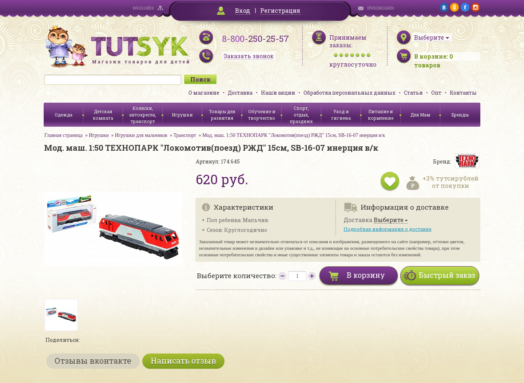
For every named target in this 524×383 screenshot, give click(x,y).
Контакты (463, 92)
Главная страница (63, 135)
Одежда (63, 115)
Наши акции (278, 92)
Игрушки (182, 115)
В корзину (366, 275)
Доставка (240, 92)
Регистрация (280, 10)
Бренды (460, 115)
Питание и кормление (380, 114)
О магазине (203, 92)
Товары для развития (222, 114)
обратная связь (380, 7)
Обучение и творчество (261, 114)
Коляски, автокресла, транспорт (142, 114)
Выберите (389, 220)
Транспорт (185, 135)
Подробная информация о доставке (388, 229)
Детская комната (103, 114)
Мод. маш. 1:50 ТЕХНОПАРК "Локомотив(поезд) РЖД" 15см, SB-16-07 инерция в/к (293, 135)
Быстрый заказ (447, 275)
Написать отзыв (183, 360)
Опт (436, 92)
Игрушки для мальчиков (141, 135)
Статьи (413, 92)
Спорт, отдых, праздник (301, 114)
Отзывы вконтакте (93, 360)
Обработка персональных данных (349, 92)
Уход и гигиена (341, 114)
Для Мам (420, 115)
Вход (242, 10)
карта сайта (143, 7)
